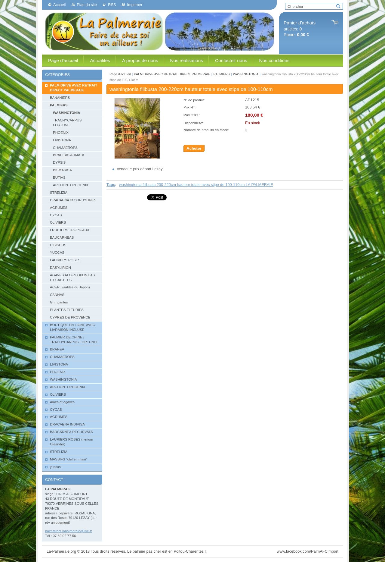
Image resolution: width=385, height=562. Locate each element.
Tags (110, 184)
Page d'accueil (120, 74)
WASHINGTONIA (246, 74)
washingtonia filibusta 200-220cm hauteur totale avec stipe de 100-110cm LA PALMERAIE (196, 184)
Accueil (59, 4)
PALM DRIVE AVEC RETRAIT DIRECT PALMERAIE (172, 74)
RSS (112, 4)
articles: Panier (300, 28)
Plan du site (87, 4)
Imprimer (134, 4)
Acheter (194, 148)
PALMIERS (222, 74)
